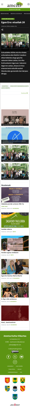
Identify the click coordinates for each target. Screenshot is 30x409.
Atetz (15, 86)
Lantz (3, 88)
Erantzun (24, 93)
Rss (21, 372)
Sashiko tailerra (6, 229)
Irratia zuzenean (16, 13)
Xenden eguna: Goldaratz (9, 252)
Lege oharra (19, 366)
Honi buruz (10, 366)
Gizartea (5, 86)
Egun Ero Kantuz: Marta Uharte (11, 276)
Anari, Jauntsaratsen (8, 322)
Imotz (27, 86)
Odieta (7, 88)
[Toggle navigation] (2, 4)
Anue (12, 86)
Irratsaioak (5, 13)
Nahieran (15, 9)
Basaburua (21, 86)
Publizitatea (12, 369)
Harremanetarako (13, 372)
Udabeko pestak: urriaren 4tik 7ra (12, 204)
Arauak (19, 369)
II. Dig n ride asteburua (9, 299)
